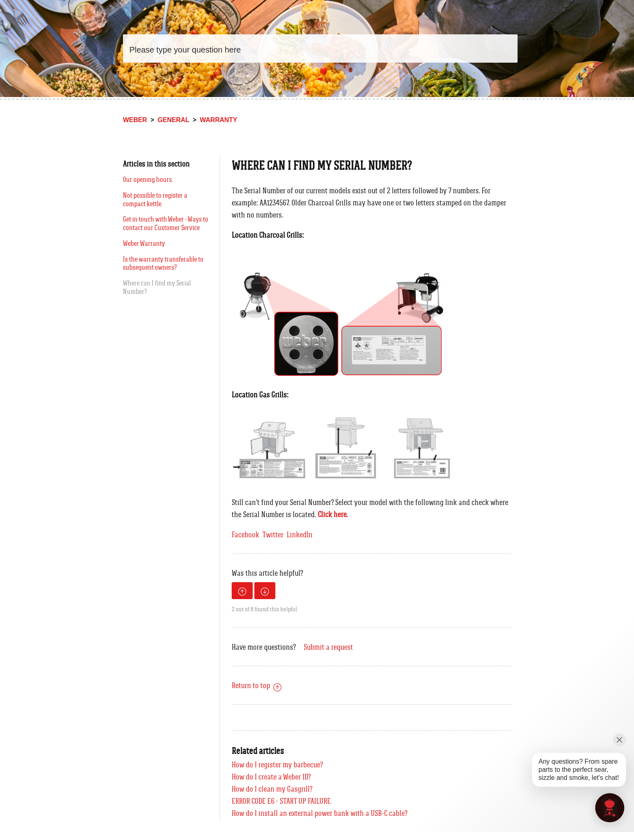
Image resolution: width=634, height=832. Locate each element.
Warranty (218, 119)
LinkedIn (300, 534)
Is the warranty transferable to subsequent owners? (163, 263)
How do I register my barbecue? (277, 764)
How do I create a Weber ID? (271, 776)
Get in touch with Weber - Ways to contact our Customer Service (165, 223)
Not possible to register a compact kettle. (155, 199)
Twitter (272, 534)
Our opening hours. (148, 179)
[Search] (320, 48)
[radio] (242, 590)
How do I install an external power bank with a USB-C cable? (320, 813)
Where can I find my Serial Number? (157, 287)
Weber (135, 119)
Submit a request (328, 646)
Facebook (245, 534)
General (173, 119)
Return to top (256, 685)
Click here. (333, 514)
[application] (609, 807)
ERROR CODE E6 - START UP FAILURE (281, 800)
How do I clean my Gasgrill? (272, 788)
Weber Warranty (144, 243)
